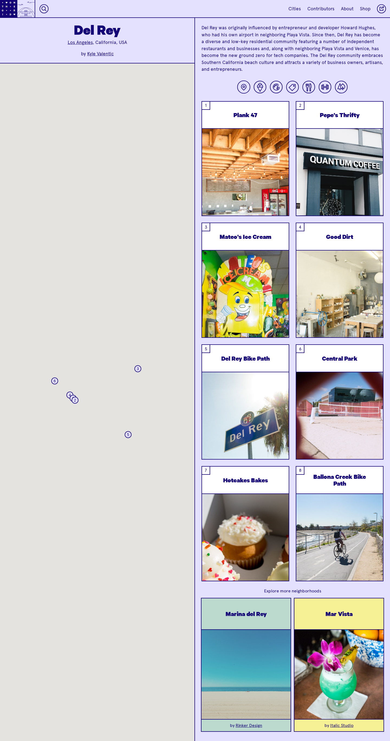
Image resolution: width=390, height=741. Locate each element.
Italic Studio (341, 725)
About (347, 8)
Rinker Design (249, 725)
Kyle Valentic (100, 53)
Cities (294, 8)
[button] (75, 400)
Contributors (320, 8)
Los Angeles (80, 42)
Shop (365, 8)
